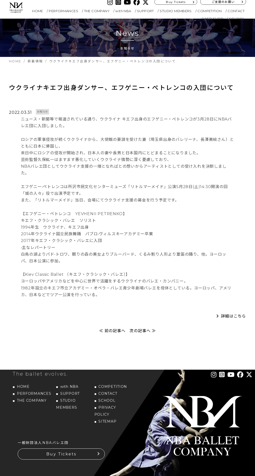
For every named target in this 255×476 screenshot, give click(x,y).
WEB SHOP (213, 19)
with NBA (123, 11)
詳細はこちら (233, 316)
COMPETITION (209, 11)
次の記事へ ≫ (142, 330)
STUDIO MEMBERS (176, 11)
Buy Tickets (61, 454)
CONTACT (236, 11)
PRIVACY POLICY (105, 411)
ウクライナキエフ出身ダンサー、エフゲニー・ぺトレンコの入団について (121, 87)
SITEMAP (107, 421)
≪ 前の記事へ (112, 330)
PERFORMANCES (63, 11)
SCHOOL (237, 19)
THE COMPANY (97, 11)
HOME (37, 11)
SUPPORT (145, 11)
